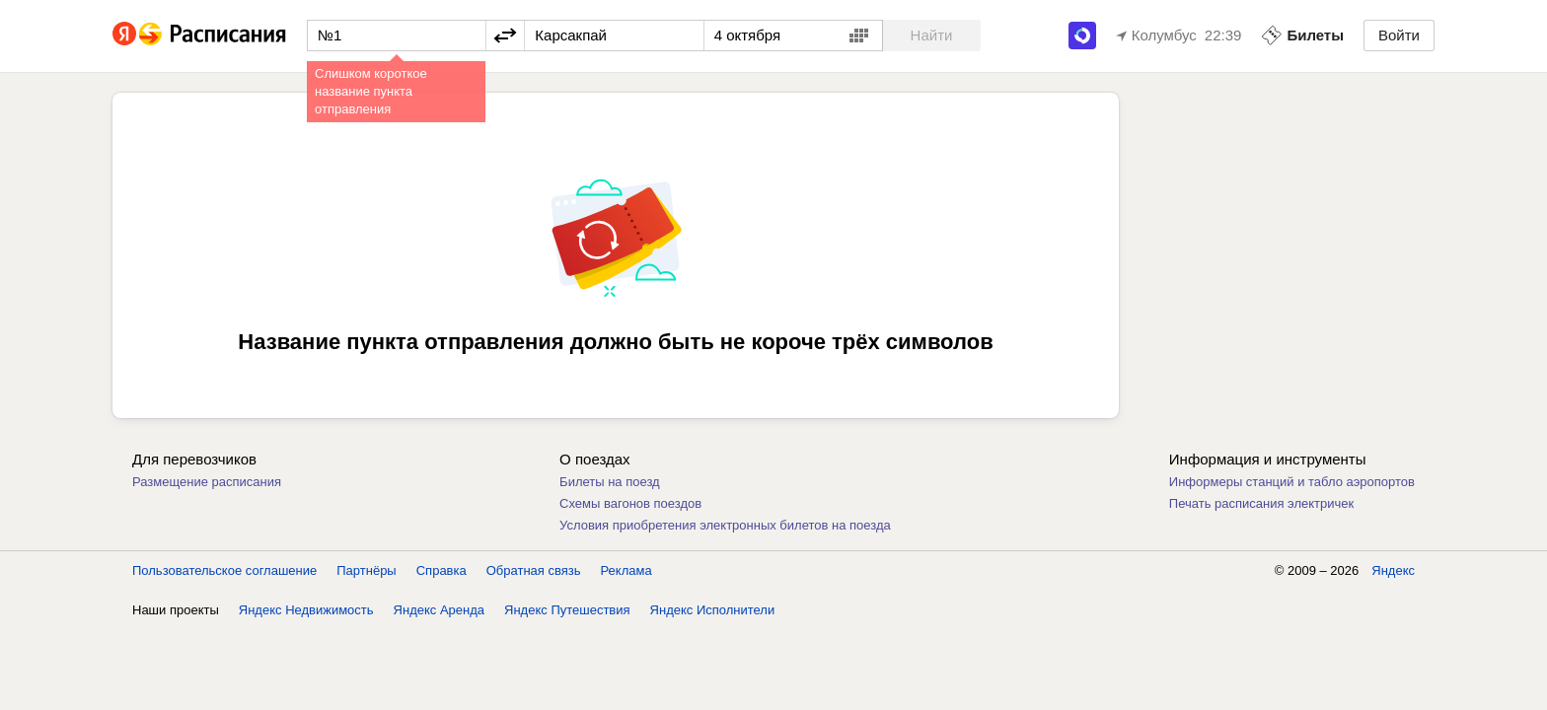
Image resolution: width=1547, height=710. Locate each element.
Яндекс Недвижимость (306, 610)
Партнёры (366, 570)
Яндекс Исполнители (712, 610)
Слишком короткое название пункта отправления (371, 91)
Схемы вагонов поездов (630, 503)
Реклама (626, 570)
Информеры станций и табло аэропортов (1292, 481)
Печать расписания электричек (1261, 503)
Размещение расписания (206, 481)
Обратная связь (533, 570)
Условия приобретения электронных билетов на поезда (725, 525)
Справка (441, 570)
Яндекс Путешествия (567, 610)
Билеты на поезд (609, 481)
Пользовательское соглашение (224, 570)
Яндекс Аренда (439, 610)
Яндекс (1393, 570)
